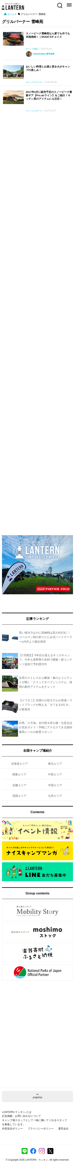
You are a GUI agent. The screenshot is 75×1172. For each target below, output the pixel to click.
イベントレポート (34, 111)
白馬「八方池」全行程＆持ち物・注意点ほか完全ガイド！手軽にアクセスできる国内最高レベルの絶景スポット (45, 727)
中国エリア (55, 785)
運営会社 (63, 1128)
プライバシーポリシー (41, 1128)
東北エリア (55, 763)
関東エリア (19, 774)
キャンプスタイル (34, 82)
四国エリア (19, 795)
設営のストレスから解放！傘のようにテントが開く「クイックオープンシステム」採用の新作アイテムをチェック (45, 682)
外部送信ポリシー (12, 1128)
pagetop (37, 1096)
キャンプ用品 (32, 49)
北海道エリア (19, 763)
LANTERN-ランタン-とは (16, 1111)
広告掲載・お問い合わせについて (21, 1115)
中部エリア (55, 774)
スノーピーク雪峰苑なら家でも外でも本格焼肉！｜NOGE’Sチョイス (48, 35)
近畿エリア (19, 785)
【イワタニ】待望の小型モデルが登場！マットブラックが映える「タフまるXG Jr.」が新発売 (45, 705)
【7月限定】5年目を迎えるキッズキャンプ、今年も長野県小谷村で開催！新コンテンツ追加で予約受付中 (45, 660)
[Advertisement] (37, 152)
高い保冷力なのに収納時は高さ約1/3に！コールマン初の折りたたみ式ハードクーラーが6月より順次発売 (45, 637)
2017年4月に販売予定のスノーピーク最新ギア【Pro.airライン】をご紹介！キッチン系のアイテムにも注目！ (49, 95)
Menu (69, 3)
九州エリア (55, 795)
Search (59, 5)
